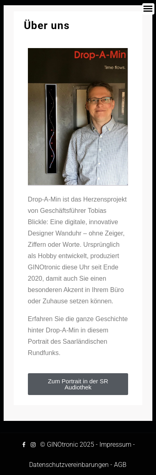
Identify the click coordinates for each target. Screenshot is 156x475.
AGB (120, 465)
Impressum (115, 444)
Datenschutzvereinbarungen (69, 465)
